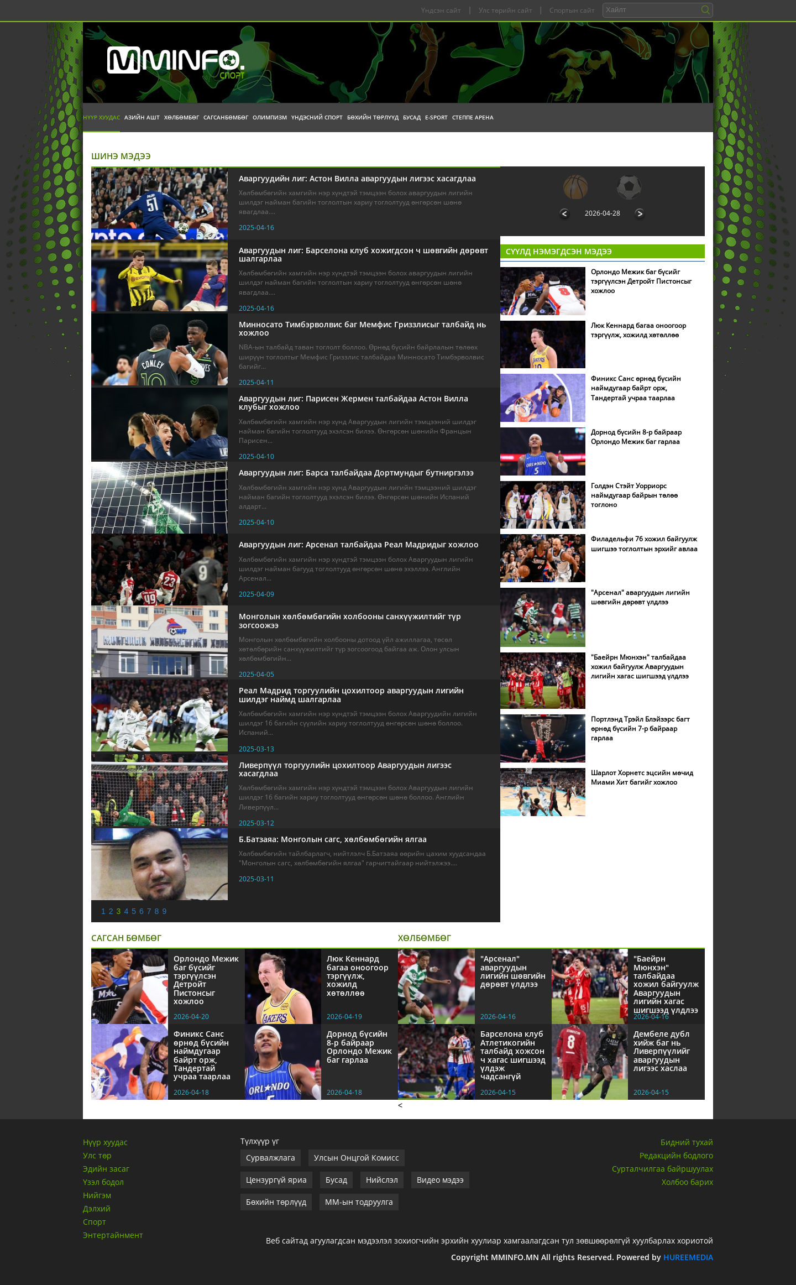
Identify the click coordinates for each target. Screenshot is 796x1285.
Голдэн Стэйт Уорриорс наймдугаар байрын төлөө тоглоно (634, 495)
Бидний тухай (687, 1142)
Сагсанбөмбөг (225, 117)
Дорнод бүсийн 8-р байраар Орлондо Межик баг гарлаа (636, 436)
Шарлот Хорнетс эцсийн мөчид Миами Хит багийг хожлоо (642, 777)
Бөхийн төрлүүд (373, 117)
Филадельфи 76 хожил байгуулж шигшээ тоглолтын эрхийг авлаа (644, 543)
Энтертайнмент (113, 1235)
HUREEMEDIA (688, 1257)
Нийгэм (97, 1195)
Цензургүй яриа (276, 1179)
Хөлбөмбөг (181, 117)
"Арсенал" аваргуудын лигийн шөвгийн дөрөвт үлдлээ (640, 597)
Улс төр (97, 1155)
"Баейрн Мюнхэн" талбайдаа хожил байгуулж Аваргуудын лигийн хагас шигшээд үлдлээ (640, 666)
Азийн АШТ (142, 117)
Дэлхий (97, 1208)
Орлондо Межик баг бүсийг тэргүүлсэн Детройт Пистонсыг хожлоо (641, 281)
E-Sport (436, 117)
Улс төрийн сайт (505, 10)
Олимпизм (270, 117)
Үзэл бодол (103, 1182)
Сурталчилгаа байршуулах (662, 1168)
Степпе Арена (473, 117)
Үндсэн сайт (441, 10)
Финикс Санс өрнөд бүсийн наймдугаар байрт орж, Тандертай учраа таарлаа (636, 388)
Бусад (412, 117)
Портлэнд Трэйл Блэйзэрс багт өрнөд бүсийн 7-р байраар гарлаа (640, 728)
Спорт (94, 1221)
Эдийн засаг (106, 1168)
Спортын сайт (572, 10)
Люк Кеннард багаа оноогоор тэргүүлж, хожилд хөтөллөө (638, 330)
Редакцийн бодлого (676, 1155)
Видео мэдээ (440, 1179)
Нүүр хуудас (101, 117)
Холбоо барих (687, 1182)
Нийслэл (382, 1179)
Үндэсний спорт (317, 117)
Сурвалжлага (270, 1157)
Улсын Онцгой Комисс (356, 1157)
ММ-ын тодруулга (359, 1202)
